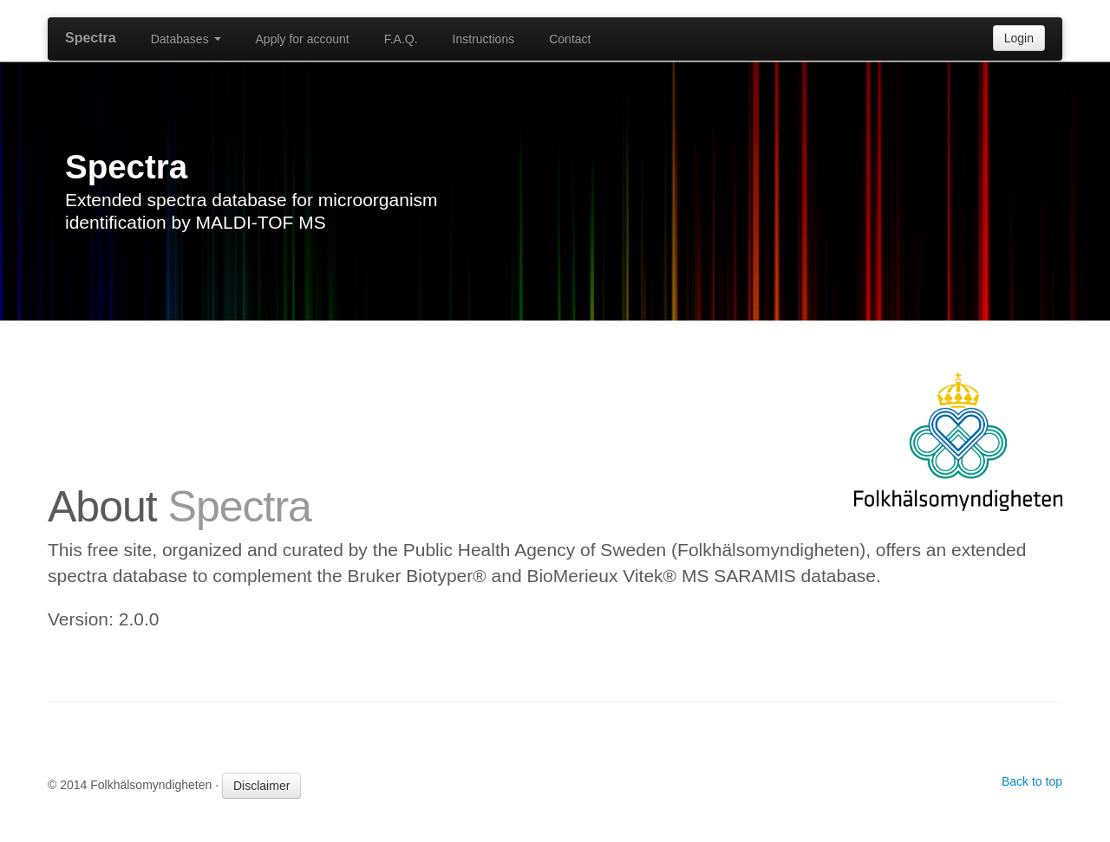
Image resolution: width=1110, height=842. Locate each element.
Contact (570, 39)
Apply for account (302, 39)
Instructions (484, 39)
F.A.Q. (401, 39)
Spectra (90, 37)
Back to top (1032, 781)
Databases (186, 39)
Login (1019, 38)
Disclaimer (261, 786)
